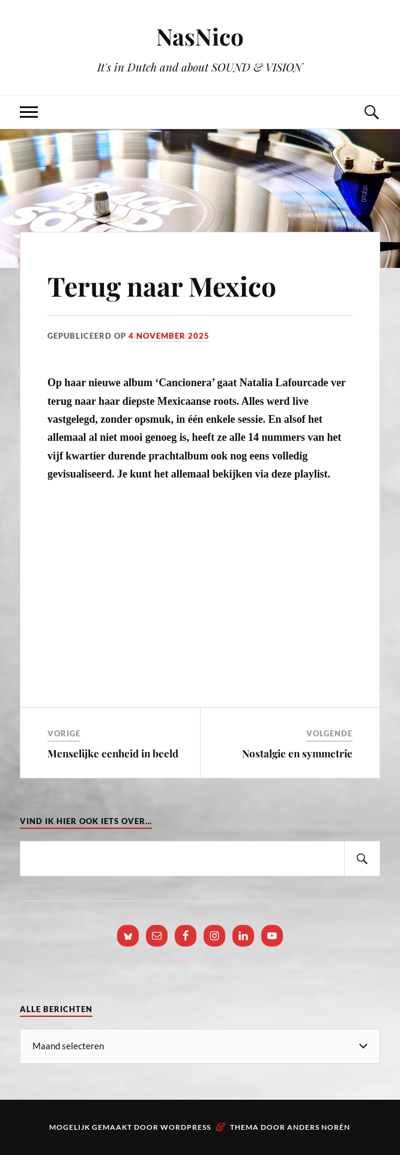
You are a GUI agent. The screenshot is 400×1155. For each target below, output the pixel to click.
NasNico (200, 36)
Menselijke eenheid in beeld (112, 753)
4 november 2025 (169, 336)
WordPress (185, 1127)
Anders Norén (318, 1127)
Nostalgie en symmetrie (297, 753)
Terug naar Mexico (161, 285)
